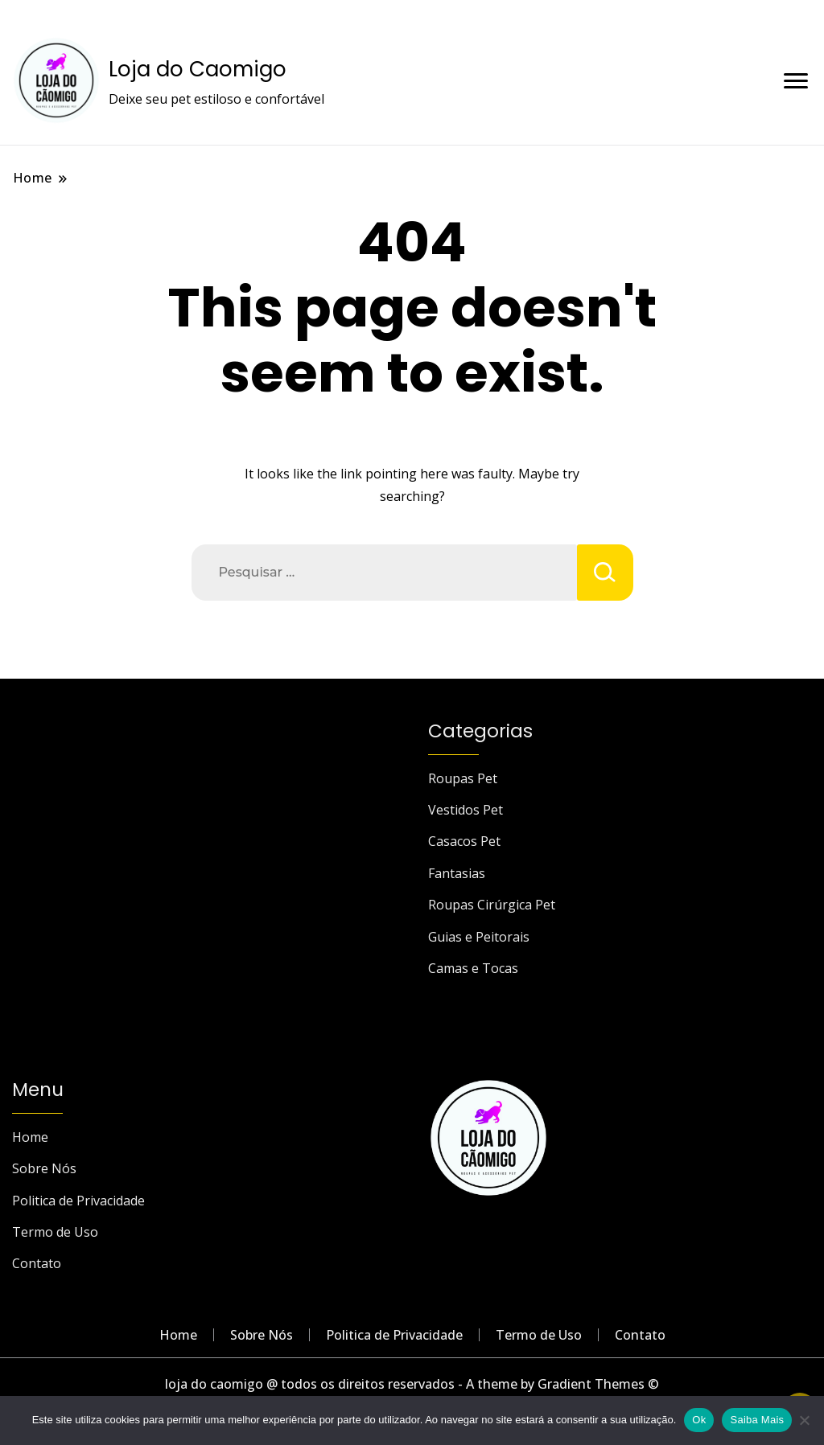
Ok (699, 1420)
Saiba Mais (757, 1420)
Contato (36, 1263)
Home (30, 1137)
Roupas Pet (462, 778)
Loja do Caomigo (197, 69)
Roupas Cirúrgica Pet (491, 904)
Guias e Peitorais (478, 937)
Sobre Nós (44, 1168)
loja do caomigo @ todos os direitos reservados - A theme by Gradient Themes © (412, 1384)
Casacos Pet (464, 841)
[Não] (804, 1420)
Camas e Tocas (473, 968)
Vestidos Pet (465, 810)
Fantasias (456, 873)
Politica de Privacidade (78, 1200)
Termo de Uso (55, 1232)
